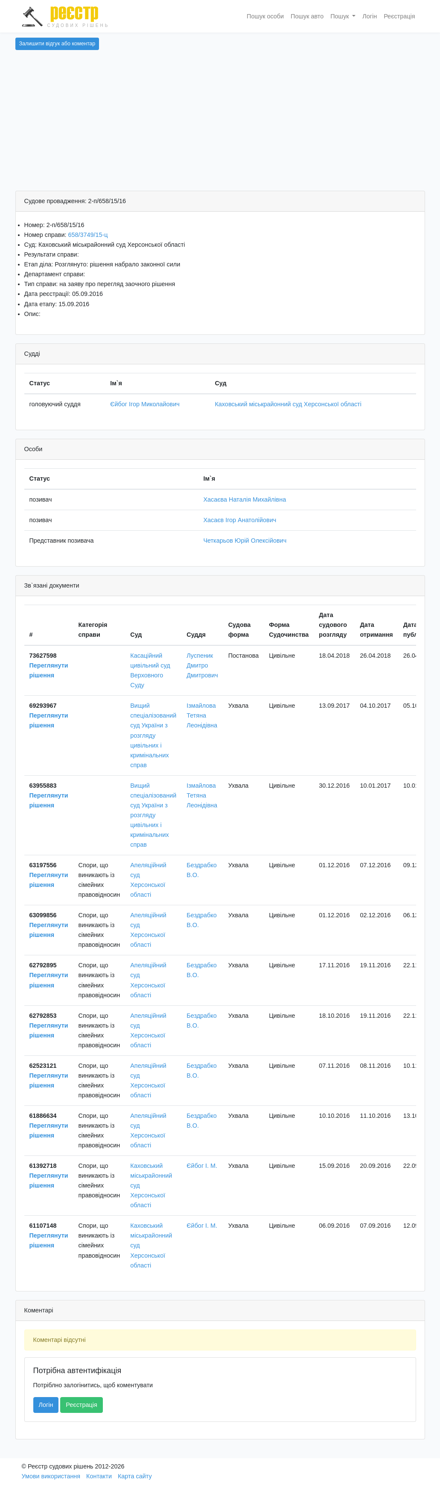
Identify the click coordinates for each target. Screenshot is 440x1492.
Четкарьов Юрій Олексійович (244, 540)
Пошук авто (307, 16)
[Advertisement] (220, 126)
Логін (369, 16)
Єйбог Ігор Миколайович (145, 404)
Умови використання (51, 1476)
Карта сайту (135, 1476)
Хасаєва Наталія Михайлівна (244, 499)
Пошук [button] (340, 16)
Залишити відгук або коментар (57, 44)
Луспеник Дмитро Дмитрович (202, 665)
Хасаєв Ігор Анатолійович (239, 520)
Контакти (99, 1476)
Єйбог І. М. (201, 1165)
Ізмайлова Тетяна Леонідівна (201, 715)
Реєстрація (399, 16)
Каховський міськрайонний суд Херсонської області (288, 404)
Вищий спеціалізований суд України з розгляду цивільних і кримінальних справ (153, 735)
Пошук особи (265, 16)
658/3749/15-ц (88, 234)
